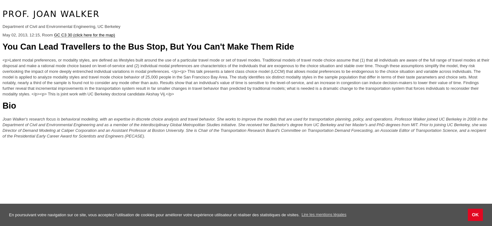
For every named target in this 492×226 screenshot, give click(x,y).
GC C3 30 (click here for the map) (84, 35)
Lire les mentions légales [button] (324, 214)
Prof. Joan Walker (51, 14)
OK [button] (475, 214)
